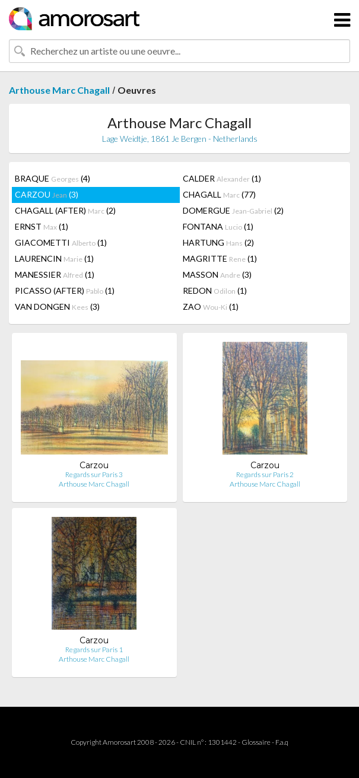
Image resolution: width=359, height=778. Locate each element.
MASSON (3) (217, 274)
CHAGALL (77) (219, 194)
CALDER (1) (222, 178)
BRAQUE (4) (52, 178)
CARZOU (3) (46, 194)
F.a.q (281, 742)
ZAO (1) (211, 306)
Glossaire (256, 742)
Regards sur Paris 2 (265, 474)
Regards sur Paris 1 (94, 649)
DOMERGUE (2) (233, 210)
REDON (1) (215, 290)
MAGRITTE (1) (220, 258)
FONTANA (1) (218, 226)
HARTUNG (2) (218, 242)
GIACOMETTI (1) (61, 242)
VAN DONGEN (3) (57, 306)
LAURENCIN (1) (54, 258)
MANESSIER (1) (54, 274)
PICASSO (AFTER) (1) (65, 290)
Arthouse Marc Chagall (59, 90)
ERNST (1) (41, 226)
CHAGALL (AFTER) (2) (65, 210)
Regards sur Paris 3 (94, 474)
